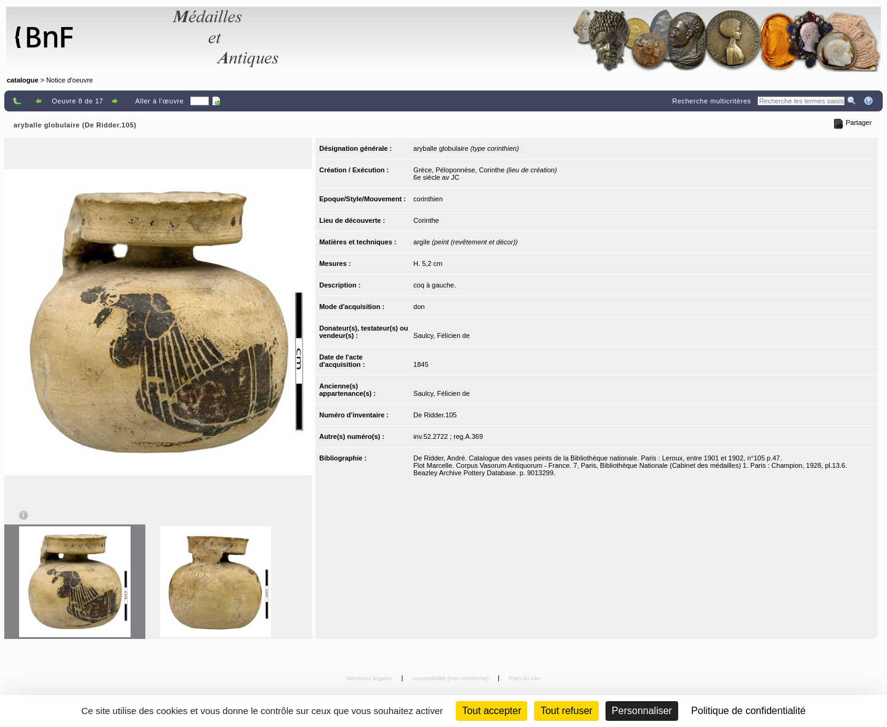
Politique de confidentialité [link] (748, 710)
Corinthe (426, 220)
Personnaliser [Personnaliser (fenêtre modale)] (642, 710)
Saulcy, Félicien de (441, 335)
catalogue (22, 80)
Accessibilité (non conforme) (451, 678)
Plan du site (525, 678)
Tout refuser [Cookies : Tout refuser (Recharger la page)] (566, 710)
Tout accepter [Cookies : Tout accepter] (491, 710)
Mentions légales (370, 678)
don (418, 306)
